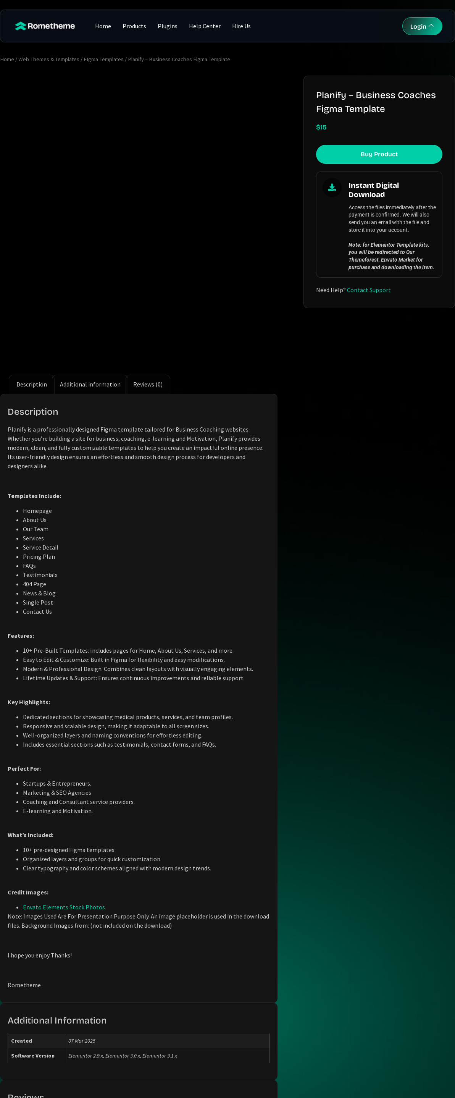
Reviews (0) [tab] (148, 292)
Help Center (205, 26)
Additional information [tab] (90, 292)
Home (103, 26)
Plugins (167, 26)
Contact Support (369, 290)
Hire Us (241, 26)
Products (134, 26)
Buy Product (379, 154)
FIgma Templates (104, 59)
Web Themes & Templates (48, 59)
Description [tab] (31, 292)
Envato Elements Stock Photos (64, 814)
